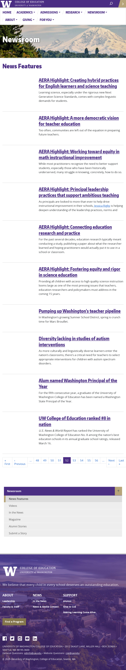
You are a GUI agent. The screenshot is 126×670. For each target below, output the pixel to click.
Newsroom (96, 12)
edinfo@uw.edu (33, 653)
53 (74, 460)
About (10, 20)
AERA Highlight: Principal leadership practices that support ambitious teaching (79, 192)
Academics (25, 12)
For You (46, 20)
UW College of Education (35, 4)
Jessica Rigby (102, 206)
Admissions (49, 12)
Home (7, 12)
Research (73, 12)
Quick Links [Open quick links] (121, 5)
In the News (16, 512)
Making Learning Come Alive (79, 612)
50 (52, 460)
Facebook (5, 637)
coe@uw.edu (73, 653)
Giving (27, 20)
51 (59, 460)
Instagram (21, 637)
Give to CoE (69, 606)
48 (37, 460)
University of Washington (7, 3)
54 (81, 460)
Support (70, 595)
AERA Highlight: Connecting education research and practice (75, 230)
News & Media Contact (46, 606)
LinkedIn (36, 637)
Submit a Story (18, 533)
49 (44, 460)
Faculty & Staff (10, 606)
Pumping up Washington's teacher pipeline (80, 311)
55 (89, 460)
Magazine (15, 519)
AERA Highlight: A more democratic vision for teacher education (79, 121)
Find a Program (14, 621)
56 (96, 460)
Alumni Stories (18, 526)
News (37, 595)
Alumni (67, 601)
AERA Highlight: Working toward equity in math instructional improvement (79, 154)
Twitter (13, 637)
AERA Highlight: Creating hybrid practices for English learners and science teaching (79, 83)
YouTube (28, 637)
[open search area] (111, 3)
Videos (13, 506)
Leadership (8, 601)
